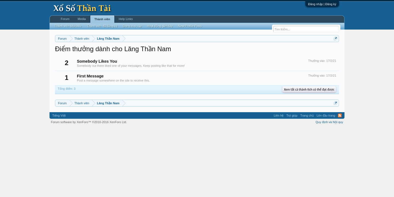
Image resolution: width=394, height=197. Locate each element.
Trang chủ (307, 115)
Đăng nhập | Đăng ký (322, 4)
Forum (65, 19)
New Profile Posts (190, 26)
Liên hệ (278, 115)
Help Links (126, 19)
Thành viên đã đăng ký (102, 26)
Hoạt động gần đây (160, 26)
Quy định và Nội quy (329, 122)
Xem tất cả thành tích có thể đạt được (309, 89)
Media (82, 19)
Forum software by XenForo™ (89, 122)
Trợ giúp (291, 115)
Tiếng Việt (59, 115)
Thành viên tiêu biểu (68, 26)
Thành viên (102, 19)
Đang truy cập (132, 26)
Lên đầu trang (326, 115)
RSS (340, 115)
